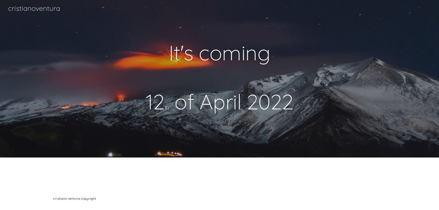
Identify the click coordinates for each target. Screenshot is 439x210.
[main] (219, 78)
